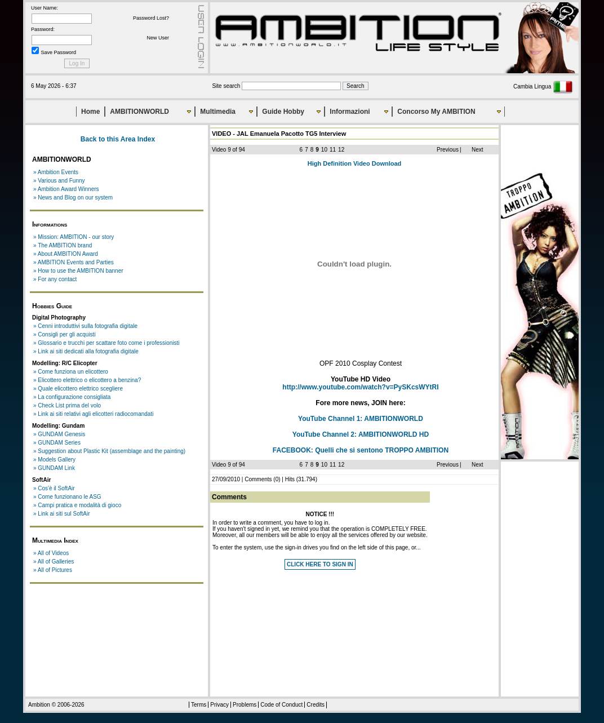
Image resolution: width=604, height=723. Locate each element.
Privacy (219, 705)
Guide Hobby (283, 112)
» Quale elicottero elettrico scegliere (78, 388)
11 (333, 150)
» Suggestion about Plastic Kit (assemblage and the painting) (109, 451)
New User (157, 38)
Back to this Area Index (118, 139)
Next (477, 150)
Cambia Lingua (543, 86)
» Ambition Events (55, 172)
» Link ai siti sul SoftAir (61, 514)
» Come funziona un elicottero (70, 372)
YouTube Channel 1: (360, 419)
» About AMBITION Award (65, 254)
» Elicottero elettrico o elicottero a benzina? (87, 380)
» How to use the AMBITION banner (78, 271)
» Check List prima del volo (67, 405)
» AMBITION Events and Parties (73, 262)
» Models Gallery (54, 459)
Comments (258, 479)
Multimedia (218, 112)
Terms (198, 705)
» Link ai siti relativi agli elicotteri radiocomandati (93, 414)
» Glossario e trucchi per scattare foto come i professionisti (106, 343)
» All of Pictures (52, 570)
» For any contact (55, 279)
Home (90, 112)
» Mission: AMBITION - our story (73, 237)
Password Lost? (151, 18)
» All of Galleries (53, 561)
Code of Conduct (281, 705)
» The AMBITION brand (62, 245)
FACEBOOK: (360, 450)
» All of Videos (51, 553)
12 (341, 150)
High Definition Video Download (355, 163)
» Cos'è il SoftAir (54, 488)
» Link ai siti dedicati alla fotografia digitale (86, 351)
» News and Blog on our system (73, 197)
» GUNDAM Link (54, 468)
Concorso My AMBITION (436, 112)
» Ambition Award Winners (66, 189)
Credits (316, 705)
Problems (244, 705)
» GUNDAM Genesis (59, 434)
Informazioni (350, 112)
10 (324, 150)
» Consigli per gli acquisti (64, 334)
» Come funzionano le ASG (67, 497)
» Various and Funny (59, 181)
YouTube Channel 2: (360, 434)
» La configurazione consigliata (71, 397)
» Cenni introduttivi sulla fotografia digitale (85, 326)
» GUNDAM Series (57, 443)
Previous (448, 150)
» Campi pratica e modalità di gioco (77, 505)
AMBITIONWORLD (139, 112)
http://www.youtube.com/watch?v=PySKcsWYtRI (360, 387)
